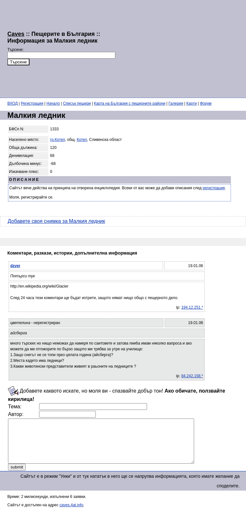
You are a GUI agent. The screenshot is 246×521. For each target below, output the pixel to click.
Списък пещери (77, 103)
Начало (53, 103)
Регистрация (32, 103)
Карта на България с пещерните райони (129, 103)
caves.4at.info (71, 513)
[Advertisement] (180, 48)
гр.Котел (57, 139)
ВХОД (12, 103)
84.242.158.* (192, 376)
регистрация (214, 188)
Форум (205, 103)
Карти (191, 103)
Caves (15, 34)
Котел (82, 139)
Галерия (175, 103)
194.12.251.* (192, 307)
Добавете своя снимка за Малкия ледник (56, 221)
